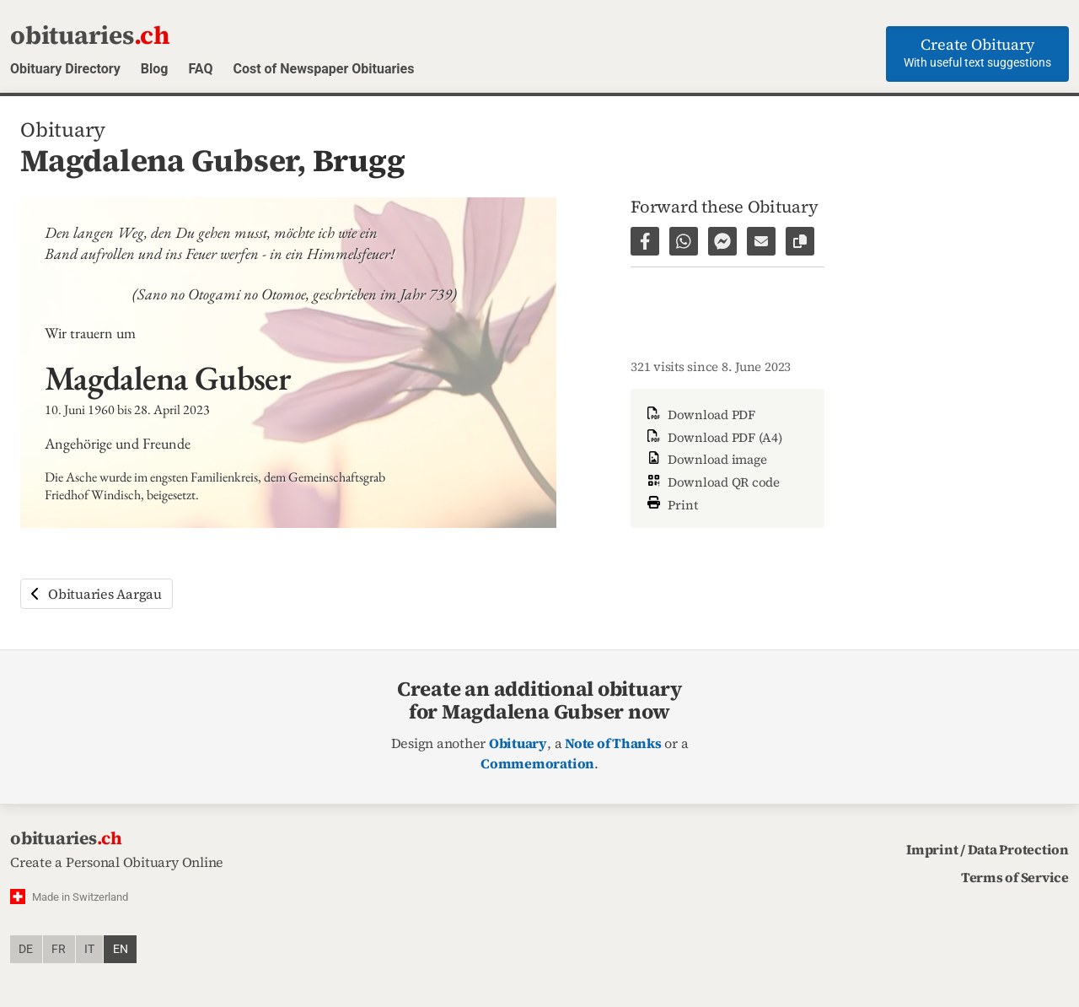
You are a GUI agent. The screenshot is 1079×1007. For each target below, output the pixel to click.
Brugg (359, 160)
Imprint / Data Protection (987, 849)
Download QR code (712, 482)
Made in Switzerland (80, 897)
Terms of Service (1015, 877)
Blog (155, 69)
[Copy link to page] (800, 241)
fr (58, 949)
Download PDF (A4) (713, 437)
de (26, 949)
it (89, 949)
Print (671, 503)
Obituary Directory (65, 69)
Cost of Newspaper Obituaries (323, 69)
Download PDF (699, 414)
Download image (705, 459)
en (120, 949)
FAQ (200, 69)
